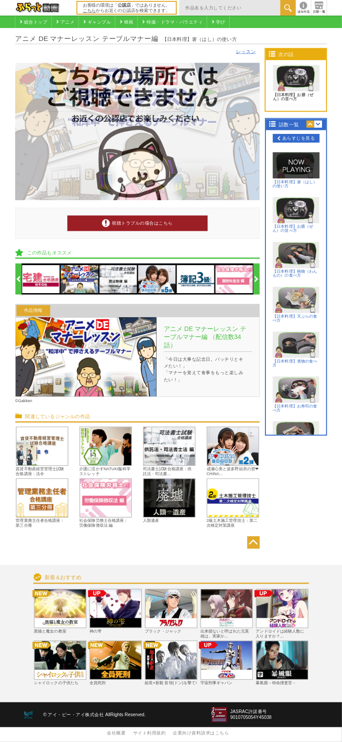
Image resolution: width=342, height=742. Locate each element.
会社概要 (116, 732)
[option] (41, 279)
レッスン (246, 51)
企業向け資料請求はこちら (201, 732)
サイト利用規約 (149, 732)
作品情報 (33, 310)
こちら (89, 10)
